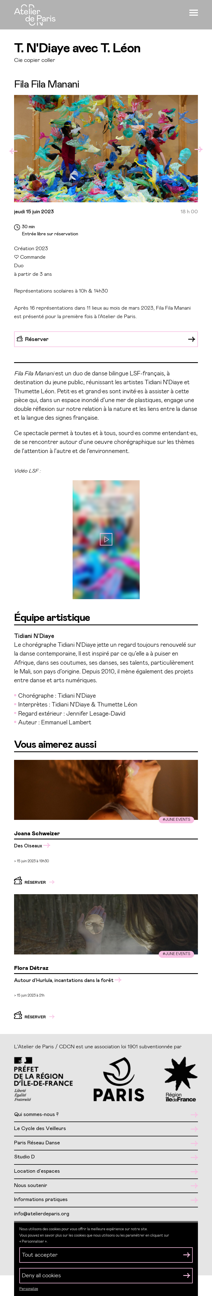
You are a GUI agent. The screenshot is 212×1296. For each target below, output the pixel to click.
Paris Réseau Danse (106, 1143)
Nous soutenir (106, 1186)
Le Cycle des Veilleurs (106, 1129)
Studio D (106, 1157)
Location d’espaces (106, 1171)
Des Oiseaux (32, 845)
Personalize (28, 1289)
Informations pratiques (106, 1200)
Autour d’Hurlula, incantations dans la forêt (67, 980)
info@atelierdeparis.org (41, 1213)
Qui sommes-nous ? (106, 1115)
